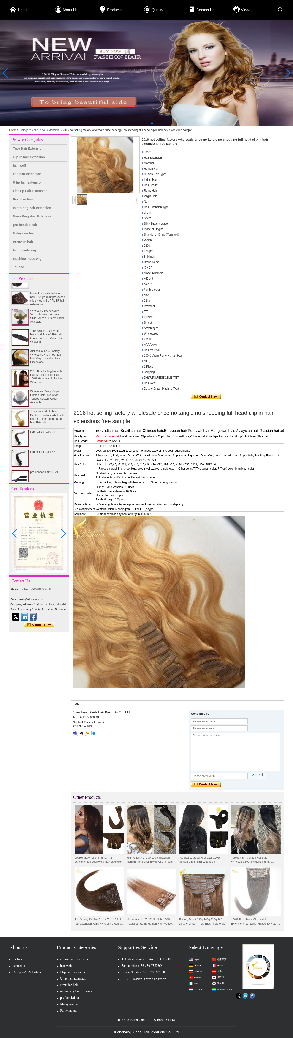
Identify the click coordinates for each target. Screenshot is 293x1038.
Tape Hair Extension (28, 148)
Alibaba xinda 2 (138, 1020)
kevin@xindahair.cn (149, 979)
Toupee (18, 267)
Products (114, 10)
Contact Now (39, 625)
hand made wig (24, 250)
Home (23, 10)
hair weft (19, 165)
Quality (157, 10)
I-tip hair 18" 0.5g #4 (42, 434)
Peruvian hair (23, 242)
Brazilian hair (23, 199)
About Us (70, 10)
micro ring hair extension (32, 208)
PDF (90, 726)
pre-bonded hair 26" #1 (44, 474)
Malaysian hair (24, 233)
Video (245, 10)
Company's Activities (27, 972)
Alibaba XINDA (164, 1020)
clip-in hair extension (46, 130)
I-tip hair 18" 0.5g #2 (42, 454)
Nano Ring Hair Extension (32, 216)
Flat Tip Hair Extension (30, 191)
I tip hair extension (27, 174)
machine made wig (27, 259)
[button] (141, 123)
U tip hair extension (28, 182)
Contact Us (205, 10)
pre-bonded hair (25, 225)
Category (25, 130)
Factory (17, 959)
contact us (19, 966)
